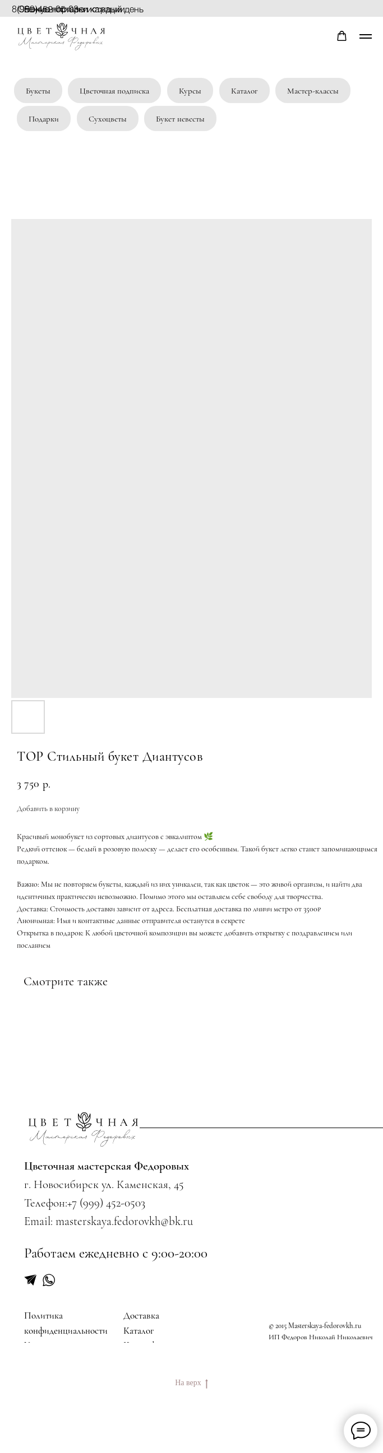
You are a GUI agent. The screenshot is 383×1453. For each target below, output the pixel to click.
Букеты (38, 91)
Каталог (244, 91)
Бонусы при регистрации (74, 8)
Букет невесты (180, 119)
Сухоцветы (108, 119)
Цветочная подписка (114, 91)
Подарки (44, 119)
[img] (84, 1129)
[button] (341, 36)
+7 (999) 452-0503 (106, 1202)
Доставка (141, 1315)
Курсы (190, 91)
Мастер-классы (313, 91)
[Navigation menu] (365, 36)
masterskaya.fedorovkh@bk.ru (124, 1221)
